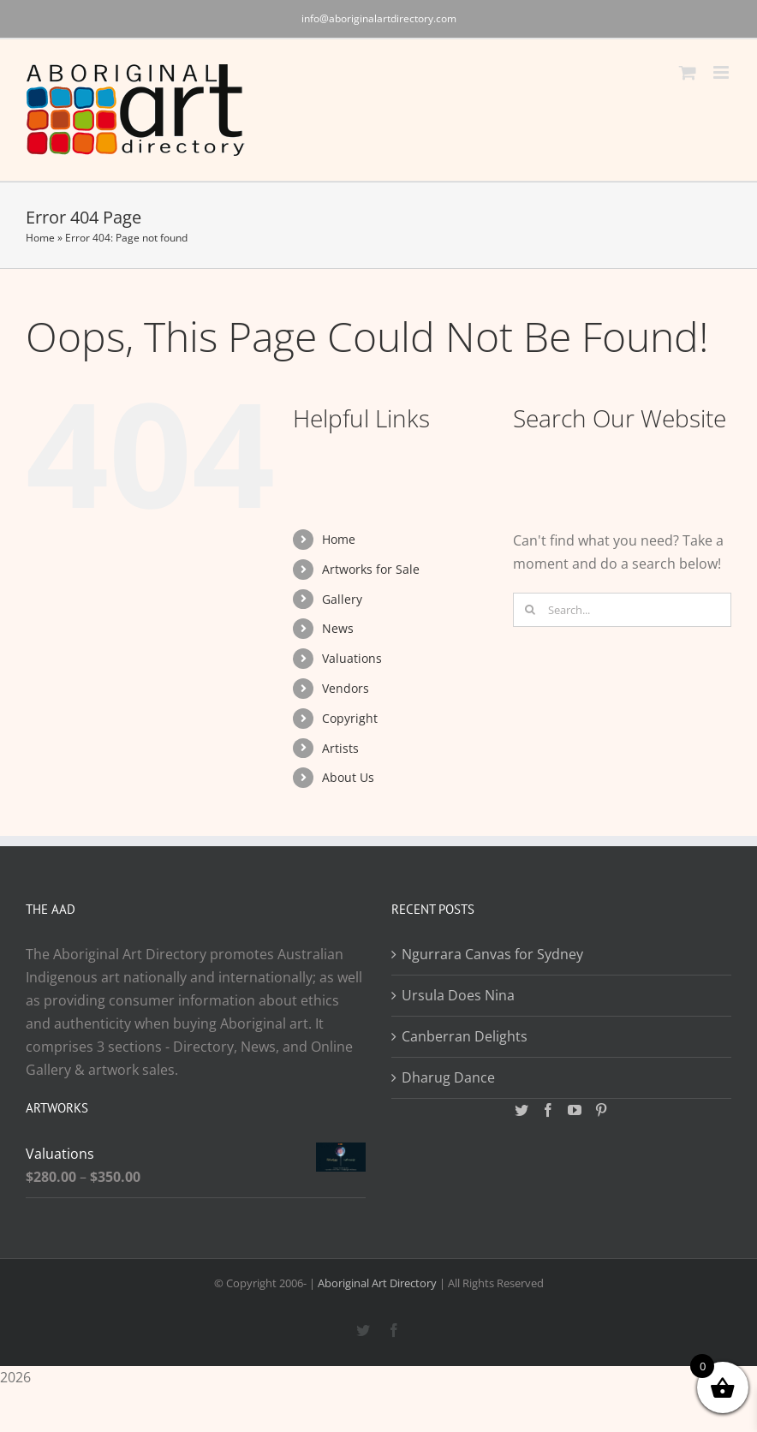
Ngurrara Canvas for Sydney (492, 954)
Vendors (345, 688)
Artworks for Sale (371, 569)
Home (40, 237)
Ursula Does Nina (458, 995)
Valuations (352, 658)
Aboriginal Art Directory (377, 1283)
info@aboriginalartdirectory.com (378, 18)
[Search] (530, 610)
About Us (348, 777)
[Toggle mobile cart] (687, 72)
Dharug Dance (448, 1077)
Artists (340, 748)
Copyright (350, 718)
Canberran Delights (465, 1036)
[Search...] (622, 610)
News (338, 628)
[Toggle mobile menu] (722, 72)
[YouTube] (574, 1110)
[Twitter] (521, 1110)
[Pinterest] (601, 1110)
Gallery (342, 599)
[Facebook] (548, 1110)
